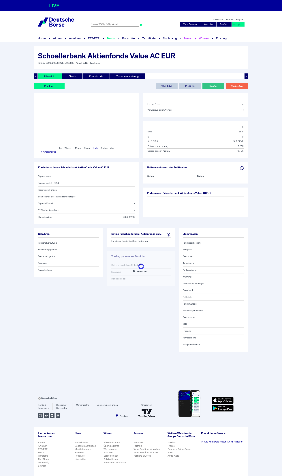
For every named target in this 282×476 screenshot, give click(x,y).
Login (237, 24)
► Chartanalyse (48, 151)
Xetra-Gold (173, 455)
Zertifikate (149, 38)
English (239, 19)
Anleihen (75, 38)
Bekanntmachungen (85, 445)
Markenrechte (82, 404)
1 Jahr (95, 148)
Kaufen (213, 86)
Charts (72, 76)
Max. (112, 148)
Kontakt (230, 19)
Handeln (108, 452)
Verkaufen (237, 86)
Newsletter (218, 19)
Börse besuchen (112, 442)
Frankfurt (49, 86)
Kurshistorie (96, 76)
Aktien (57, 38)
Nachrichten (81, 442)
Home (42, 38)
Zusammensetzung (127, 76)
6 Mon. (87, 148)
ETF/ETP (93, 38)
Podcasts (79, 455)
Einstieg (221, 38)
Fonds (111, 38)
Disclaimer (61, 404)
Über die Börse (111, 445)
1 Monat (77, 148)
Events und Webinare (115, 462)
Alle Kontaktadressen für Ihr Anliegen (222, 441)
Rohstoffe (128, 38)
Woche (68, 148)
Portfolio (224, 24)
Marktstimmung (83, 449)
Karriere (172, 442)
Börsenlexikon (111, 455)
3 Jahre (104, 148)
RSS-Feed (80, 452)
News (188, 38)
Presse (171, 445)
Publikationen (111, 459)
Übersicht (49, 76)
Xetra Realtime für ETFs (146, 452)
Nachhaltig (170, 38)
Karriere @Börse (142, 455)
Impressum (43, 408)
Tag (60, 148)
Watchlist (208, 24)
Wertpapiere (110, 449)
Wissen (204, 38)
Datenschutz (62, 408)
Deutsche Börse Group (179, 449)
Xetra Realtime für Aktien (147, 449)
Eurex (171, 452)
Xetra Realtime (190, 24)
